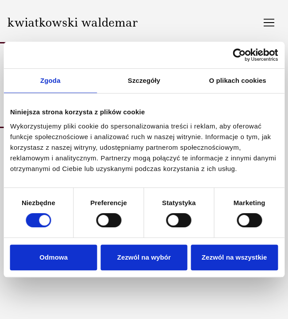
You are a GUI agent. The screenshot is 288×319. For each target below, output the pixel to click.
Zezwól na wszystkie (234, 257)
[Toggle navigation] (269, 22)
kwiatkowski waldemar (72, 22)
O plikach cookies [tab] (237, 80)
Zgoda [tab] (50, 80)
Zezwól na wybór (144, 257)
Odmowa (53, 257)
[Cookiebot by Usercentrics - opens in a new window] (239, 55)
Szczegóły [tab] (144, 80)
